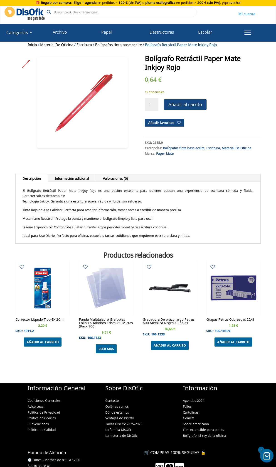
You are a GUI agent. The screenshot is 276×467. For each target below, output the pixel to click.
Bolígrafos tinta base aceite (118, 44)
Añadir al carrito (185, 104)
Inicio (32, 44)
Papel (106, 32)
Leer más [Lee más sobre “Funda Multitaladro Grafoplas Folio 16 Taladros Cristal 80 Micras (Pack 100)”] (106, 349)
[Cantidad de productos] (151, 104)
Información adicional (72, 178)
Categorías (17, 33)
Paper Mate (165, 153)
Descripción (31, 178)
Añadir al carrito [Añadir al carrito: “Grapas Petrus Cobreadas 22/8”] (233, 342)
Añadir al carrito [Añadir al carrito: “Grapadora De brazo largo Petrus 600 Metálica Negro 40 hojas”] (170, 345)
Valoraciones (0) (115, 178)
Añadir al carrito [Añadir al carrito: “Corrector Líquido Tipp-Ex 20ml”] (43, 342)
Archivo (60, 32)
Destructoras (162, 32)
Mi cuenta (246, 13)
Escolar (205, 32)
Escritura (84, 44)
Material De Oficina (56, 44)
